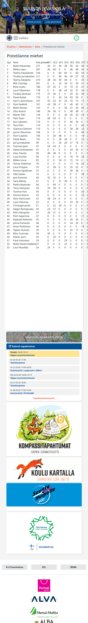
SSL (44, 567)
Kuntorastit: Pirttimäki (22, 393)
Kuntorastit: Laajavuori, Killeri (26, 370)
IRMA (73, 567)
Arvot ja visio (34, 21)
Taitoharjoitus (17, 362)
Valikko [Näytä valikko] (21, 38)
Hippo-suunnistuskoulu (22, 355)
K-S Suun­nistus (14, 567)
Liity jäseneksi (53, 21)
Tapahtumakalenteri (44, 398)
